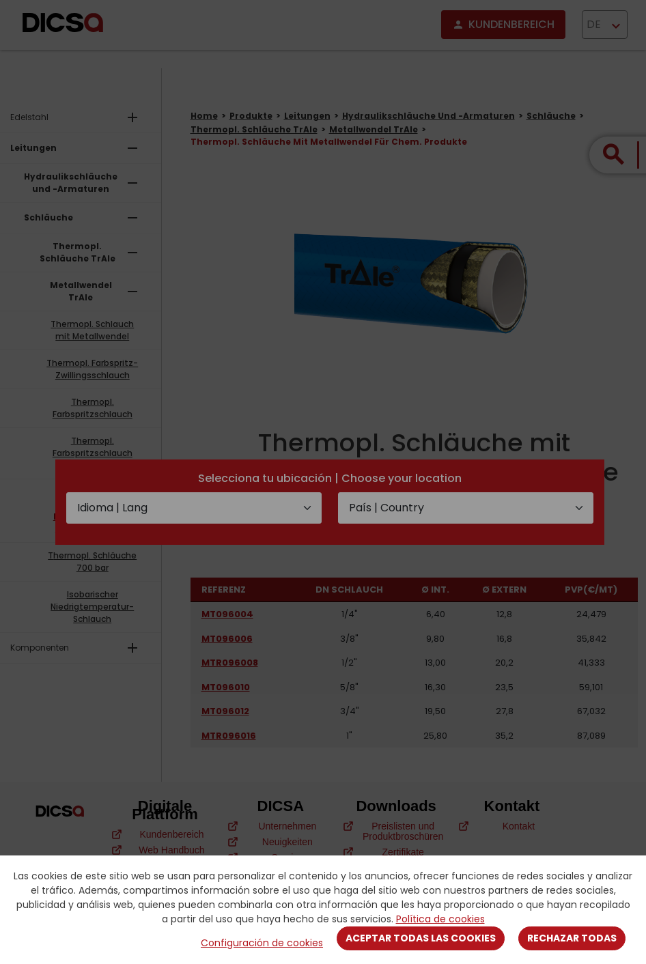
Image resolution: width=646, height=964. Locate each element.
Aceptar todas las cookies (421, 938)
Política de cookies (440, 919)
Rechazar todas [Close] (572, 938)
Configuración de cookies (262, 943)
